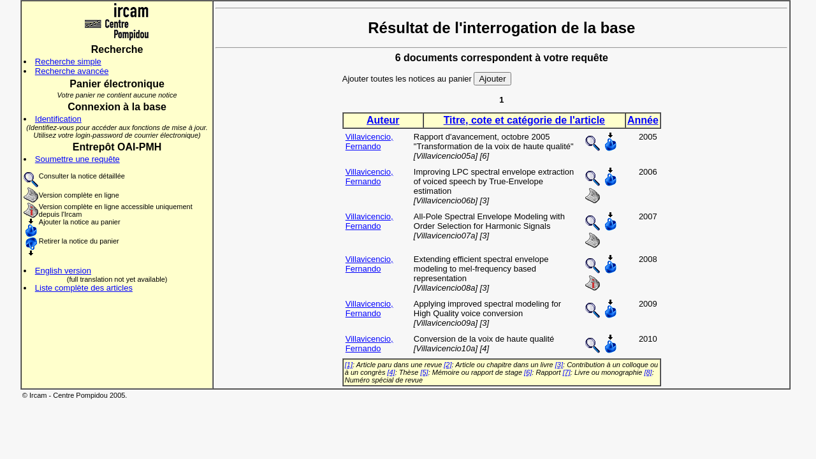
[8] (648, 372)
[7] (567, 372)
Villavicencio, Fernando (369, 141)
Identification (58, 119)
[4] (391, 372)
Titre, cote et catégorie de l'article (524, 120)
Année (643, 120)
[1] (349, 364)
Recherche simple (68, 61)
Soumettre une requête (77, 159)
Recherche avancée (72, 71)
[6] (528, 372)
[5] (424, 372)
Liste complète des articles (84, 288)
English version (63, 270)
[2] (447, 364)
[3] (559, 364)
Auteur (383, 120)
